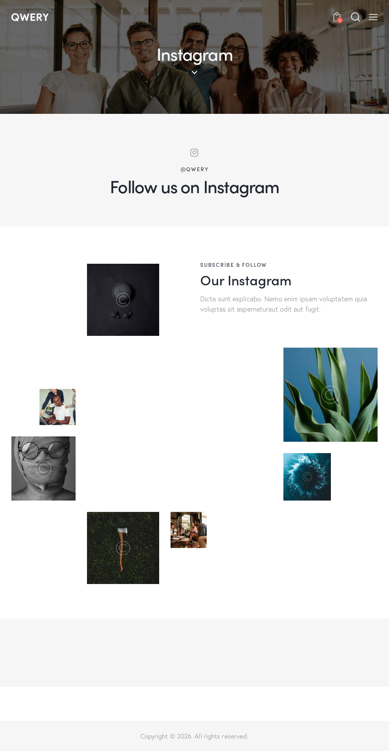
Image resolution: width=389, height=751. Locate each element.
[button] (373, 16)
